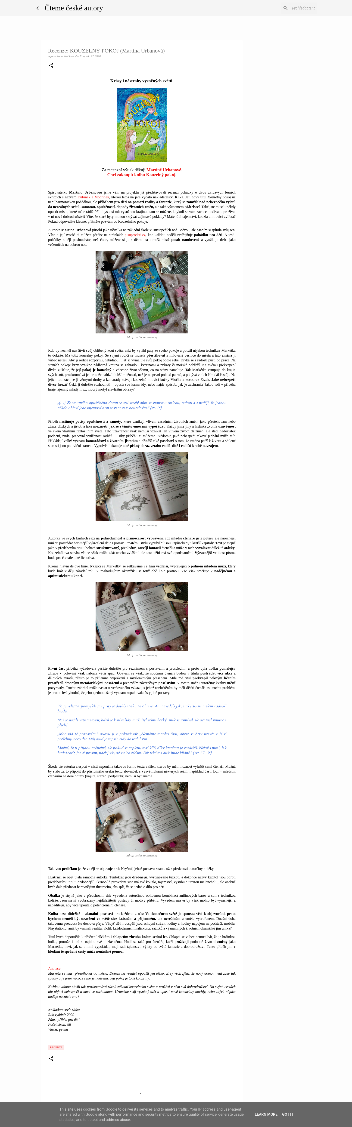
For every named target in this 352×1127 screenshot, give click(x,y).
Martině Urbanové (163, 169)
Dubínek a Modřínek (93, 197)
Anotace (54, 968)
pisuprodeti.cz (135, 235)
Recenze (56, 1047)
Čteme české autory (74, 8)
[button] (51, 66)
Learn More (266, 1114)
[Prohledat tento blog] (292, 8)
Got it (287, 1114)
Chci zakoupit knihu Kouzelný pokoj (141, 174)
